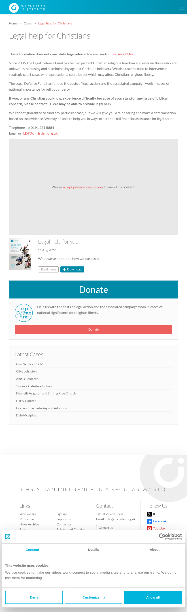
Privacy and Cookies (71, 529)
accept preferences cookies (83, 187)
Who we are (27, 514)
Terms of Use (123, 54)
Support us (64, 519)
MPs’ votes (26, 519)
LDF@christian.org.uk (40, 133)
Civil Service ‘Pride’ (29, 364)
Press (23, 529)
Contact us (64, 524)
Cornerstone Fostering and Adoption (41, 408)
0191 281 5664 (112, 514)
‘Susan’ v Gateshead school (34, 386)
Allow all (153, 597)
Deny (34, 597)
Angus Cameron (27, 379)
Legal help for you (58, 241)
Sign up (62, 514)
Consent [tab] (32, 549)
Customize (94, 597)
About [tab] (154, 549)
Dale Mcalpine (26, 415)
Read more (48, 269)
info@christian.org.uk (121, 519)
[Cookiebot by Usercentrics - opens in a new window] (162, 536)
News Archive (29, 524)
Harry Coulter (26, 401)
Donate (93, 289)
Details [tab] (93, 549)
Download (74, 269)
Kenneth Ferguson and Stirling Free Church (46, 393)
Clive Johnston (26, 371)
